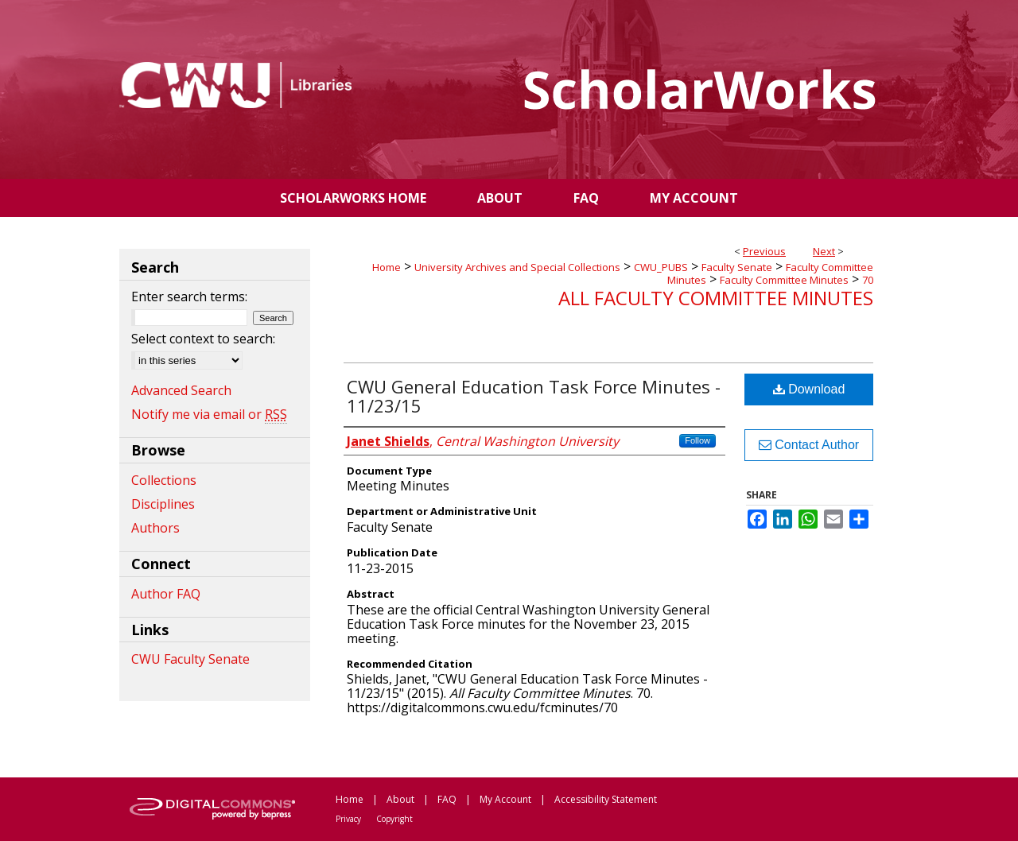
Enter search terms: (189, 296)
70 (867, 280)
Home (386, 267)
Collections (163, 480)
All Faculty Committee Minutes (715, 298)
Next (824, 251)
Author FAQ (165, 594)
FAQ (447, 799)
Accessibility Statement (605, 799)
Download (809, 389)
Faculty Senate (736, 267)
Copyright (394, 818)
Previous (764, 251)
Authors (155, 528)
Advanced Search (181, 390)
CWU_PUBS (661, 267)
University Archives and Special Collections (517, 267)
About (400, 799)
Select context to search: (203, 338)
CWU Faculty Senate (190, 659)
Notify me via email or (209, 414)
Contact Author (809, 445)
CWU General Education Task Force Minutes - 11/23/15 (534, 395)
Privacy (348, 818)
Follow (697, 440)
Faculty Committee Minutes (784, 280)
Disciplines (163, 504)
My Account (505, 799)
